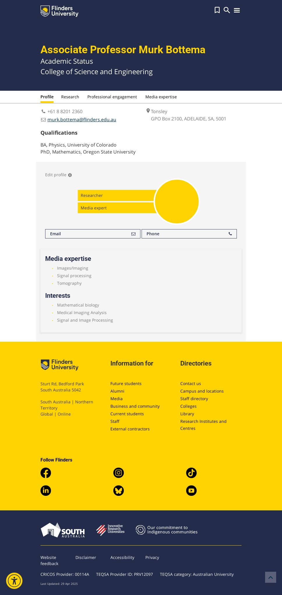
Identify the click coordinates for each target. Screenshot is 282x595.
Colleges (188, 406)
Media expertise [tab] (161, 96)
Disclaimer (85, 557)
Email (92, 233)
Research (70, 96)
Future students (126, 383)
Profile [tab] (47, 96)
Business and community (135, 406)
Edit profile (58, 174)
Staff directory (194, 398)
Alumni (117, 391)
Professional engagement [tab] (112, 96)
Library (187, 413)
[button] (217, 10)
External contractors (130, 429)
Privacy (152, 557)
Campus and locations (202, 391)
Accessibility (122, 557)
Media (116, 398)
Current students (127, 413)
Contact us (190, 383)
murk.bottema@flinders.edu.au (81, 119)
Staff (114, 421)
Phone (189, 233)
